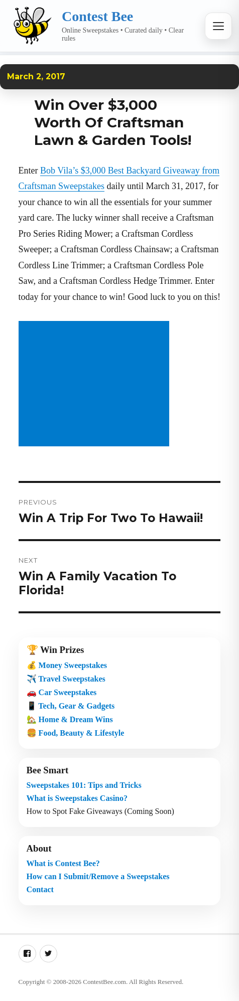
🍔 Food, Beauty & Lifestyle (76, 733)
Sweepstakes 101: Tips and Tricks (84, 785)
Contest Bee (97, 16)
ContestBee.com (104, 981)
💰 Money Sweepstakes (67, 665)
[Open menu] (218, 26)
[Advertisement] (96, 384)
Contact (40, 889)
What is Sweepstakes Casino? (77, 798)
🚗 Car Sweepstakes (62, 692)
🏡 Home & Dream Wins (70, 719)
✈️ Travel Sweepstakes (66, 679)
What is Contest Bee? (63, 863)
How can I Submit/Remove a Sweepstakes (98, 876)
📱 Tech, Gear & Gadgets (71, 706)
